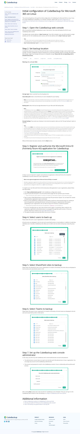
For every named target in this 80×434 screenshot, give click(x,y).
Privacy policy (65, 423)
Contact (74, 2)
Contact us (8, 41)
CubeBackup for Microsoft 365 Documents (21, 7)
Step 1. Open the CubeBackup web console (11, 14)
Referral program (52, 425)
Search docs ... (8, 39)
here (62, 205)
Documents (51, 421)
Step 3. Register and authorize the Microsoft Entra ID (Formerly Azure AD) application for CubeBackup (12, 20)
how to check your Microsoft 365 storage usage (58, 118)
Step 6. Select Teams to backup (11, 29)
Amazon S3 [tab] (36, 58)
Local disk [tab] (25, 58)
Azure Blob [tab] (50, 58)
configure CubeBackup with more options (56, 393)
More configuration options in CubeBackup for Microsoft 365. (39, 401)
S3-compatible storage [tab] (58, 58)
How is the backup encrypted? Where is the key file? (36, 404)
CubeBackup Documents (8, 7)
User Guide (33, 7)
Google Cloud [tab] (43, 58)
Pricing (65, 2)
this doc (42, 184)
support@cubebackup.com (47, 210)
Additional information (9, 34)
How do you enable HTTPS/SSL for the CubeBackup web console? (40, 402)
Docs (70, 2)
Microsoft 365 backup (38, 421)
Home (56, 2)
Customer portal (52, 419)
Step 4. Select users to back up (11, 23)
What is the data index (63, 101)
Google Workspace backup (39, 419)
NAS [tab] (30, 58)
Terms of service (66, 421)
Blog (50, 423)
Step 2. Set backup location (10, 17)
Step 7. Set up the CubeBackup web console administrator (12, 32)
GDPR (64, 419)
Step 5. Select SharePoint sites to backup (11, 26)
